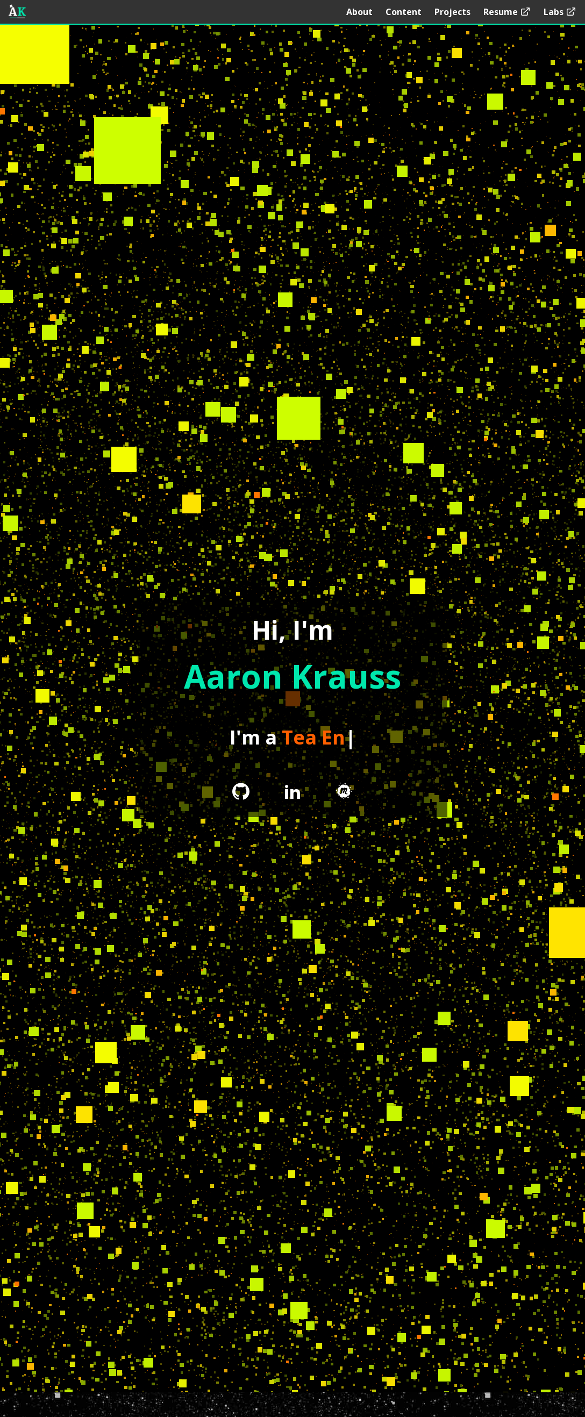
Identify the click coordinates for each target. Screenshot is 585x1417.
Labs (560, 12)
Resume (507, 12)
